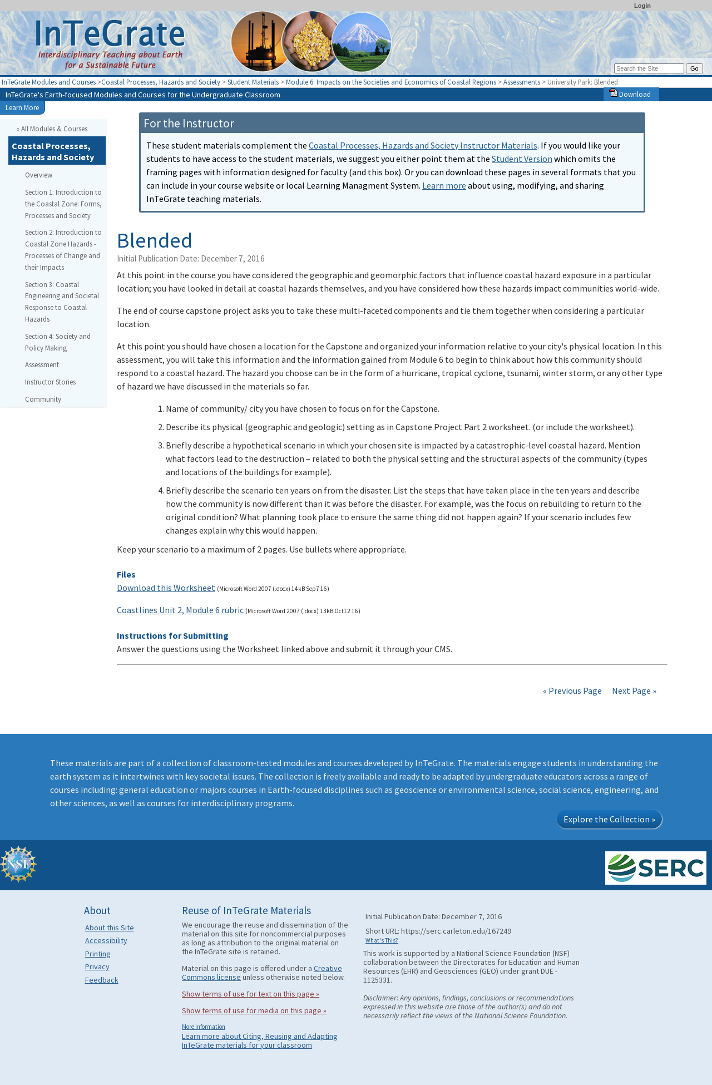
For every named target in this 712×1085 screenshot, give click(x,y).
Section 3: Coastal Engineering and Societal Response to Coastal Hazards (62, 301)
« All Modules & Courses (51, 128)
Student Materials (253, 81)
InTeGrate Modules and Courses (49, 81)
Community (43, 398)
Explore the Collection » (609, 819)
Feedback (101, 980)
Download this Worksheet (166, 587)
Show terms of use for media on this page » (254, 1010)
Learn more (444, 185)
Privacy (97, 966)
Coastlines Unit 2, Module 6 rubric (180, 609)
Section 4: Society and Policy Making (58, 342)
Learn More (22, 107)
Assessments (521, 81)
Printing (98, 954)
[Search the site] (649, 68)
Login (642, 5)
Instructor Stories (50, 381)
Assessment (42, 364)
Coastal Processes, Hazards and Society (160, 81)
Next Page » (633, 690)
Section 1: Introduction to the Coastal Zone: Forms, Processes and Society (63, 204)
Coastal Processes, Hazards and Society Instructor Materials (423, 145)
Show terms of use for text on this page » (250, 994)
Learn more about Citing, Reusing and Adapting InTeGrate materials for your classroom (260, 1040)
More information (203, 1026)
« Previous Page (572, 690)
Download (630, 94)
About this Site (109, 928)
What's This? (381, 940)
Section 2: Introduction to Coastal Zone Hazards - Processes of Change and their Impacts (63, 249)
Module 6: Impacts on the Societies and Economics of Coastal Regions (391, 81)
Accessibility (106, 940)
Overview (38, 174)
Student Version (522, 158)
